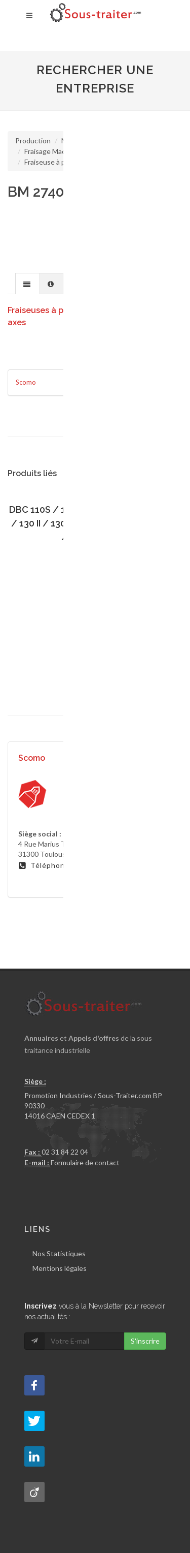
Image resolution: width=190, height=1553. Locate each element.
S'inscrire (145, 1341)
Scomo (26, 382)
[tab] (27, 283)
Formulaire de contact (85, 1162)
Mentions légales (59, 1268)
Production (33, 140)
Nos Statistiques (59, 1253)
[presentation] (28, 284)
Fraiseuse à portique (56, 162)
